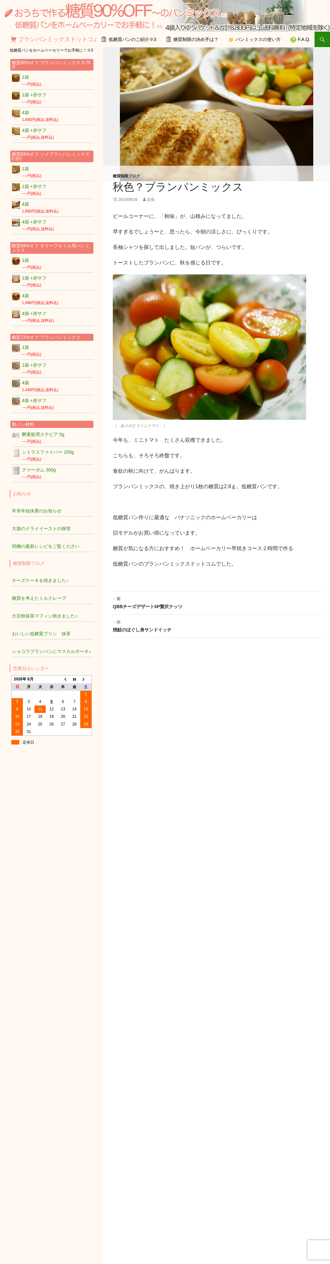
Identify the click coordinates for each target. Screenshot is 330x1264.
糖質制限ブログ (126, 176)
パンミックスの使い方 (258, 39)
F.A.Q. (304, 39)
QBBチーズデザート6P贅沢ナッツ (216, 602)
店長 (151, 199)
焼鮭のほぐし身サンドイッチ (216, 625)
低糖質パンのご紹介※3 (132, 39)
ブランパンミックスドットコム (58, 39)
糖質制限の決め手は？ (195, 39)
